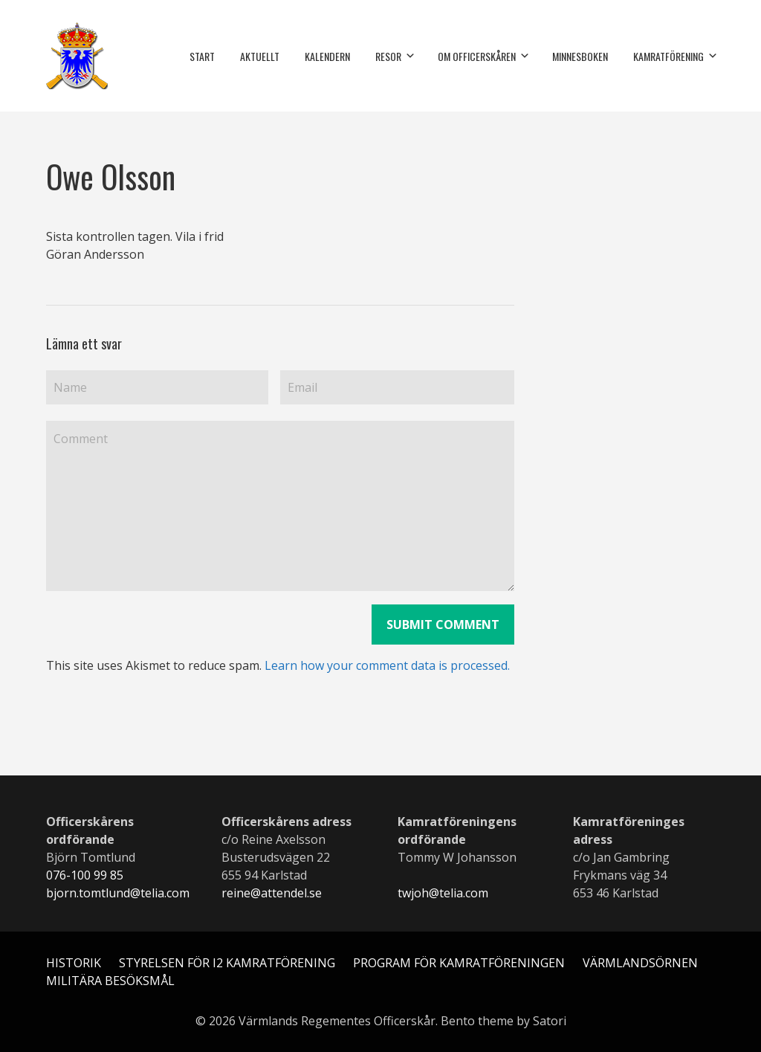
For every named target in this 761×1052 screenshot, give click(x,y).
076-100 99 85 (84, 875)
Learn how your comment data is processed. (387, 665)
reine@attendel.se (271, 893)
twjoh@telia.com (443, 893)
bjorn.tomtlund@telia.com (118, 893)
